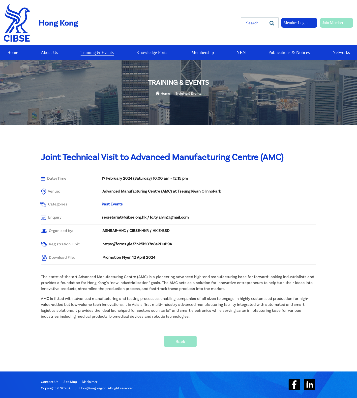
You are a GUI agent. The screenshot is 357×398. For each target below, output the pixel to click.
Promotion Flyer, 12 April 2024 (128, 257)
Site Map (70, 381)
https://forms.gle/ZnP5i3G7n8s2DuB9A (137, 243)
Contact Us (50, 381)
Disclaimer (89, 381)
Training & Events (189, 93)
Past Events (112, 203)
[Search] (272, 22)
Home (163, 93)
